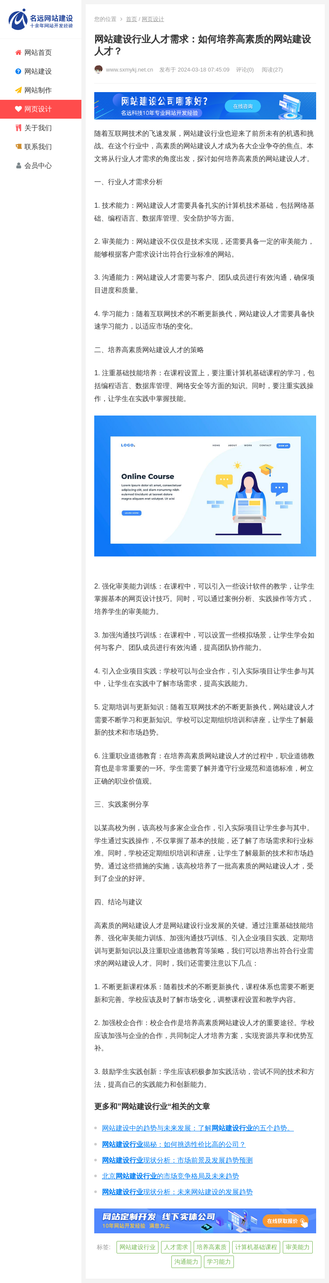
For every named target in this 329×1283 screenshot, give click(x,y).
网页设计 (153, 19)
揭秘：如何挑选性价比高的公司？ (174, 1144)
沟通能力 (186, 1261)
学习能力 (219, 1261)
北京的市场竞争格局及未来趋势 (170, 1176)
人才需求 (176, 1247)
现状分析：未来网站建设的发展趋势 (177, 1192)
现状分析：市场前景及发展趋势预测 (177, 1160)
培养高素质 (212, 1247)
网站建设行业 (138, 1247)
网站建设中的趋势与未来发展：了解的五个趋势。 (198, 1128)
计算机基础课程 (256, 1247)
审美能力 (298, 1247)
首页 (131, 19)
